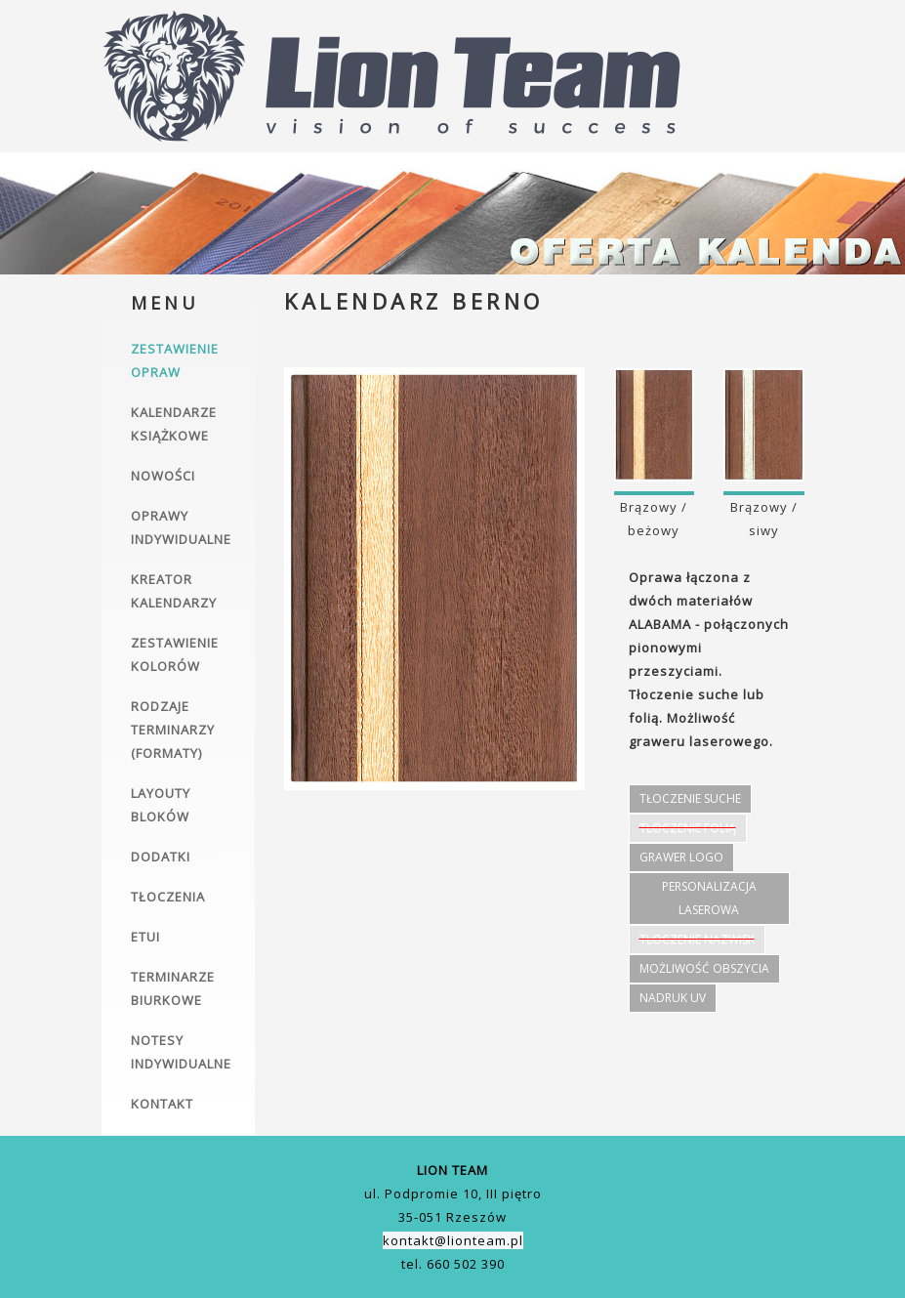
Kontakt (162, 1103)
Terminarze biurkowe (173, 988)
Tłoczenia (168, 896)
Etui (145, 936)
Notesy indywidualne (181, 1051)
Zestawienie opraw (175, 360)
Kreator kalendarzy (174, 590)
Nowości (163, 475)
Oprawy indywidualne (181, 527)
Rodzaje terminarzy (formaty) (173, 729)
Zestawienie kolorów (175, 654)
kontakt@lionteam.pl (453, 1240)
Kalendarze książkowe (174, 423)
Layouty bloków (160, 804)
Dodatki (160, 856)
